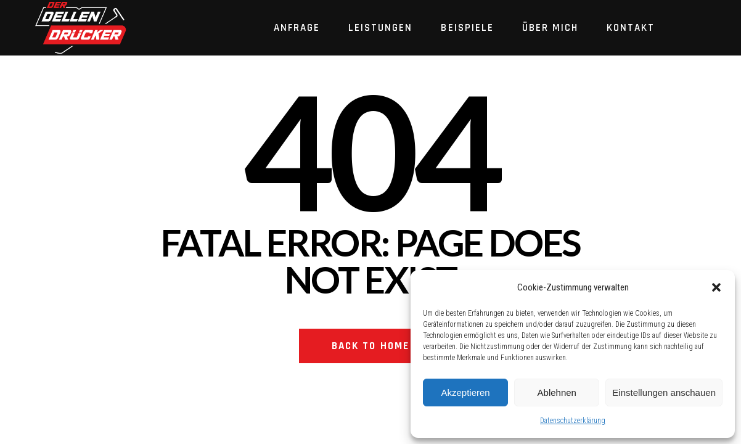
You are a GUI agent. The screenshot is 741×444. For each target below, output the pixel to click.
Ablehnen (557, 392)
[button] (716, 287)
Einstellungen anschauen (664, 392)
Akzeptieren (465, 392)
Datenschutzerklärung (572, 420)
